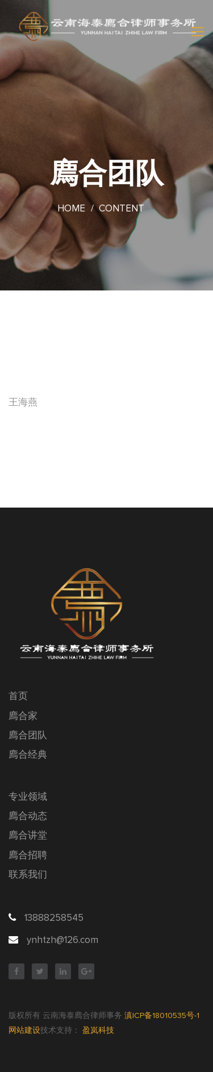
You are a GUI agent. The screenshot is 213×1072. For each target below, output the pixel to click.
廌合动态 (28, 816)
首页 (18, 696)
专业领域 (28, 797)
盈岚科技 (98, 1030)
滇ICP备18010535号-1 (161, 1016)
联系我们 (28, 875)
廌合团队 (28, 736)
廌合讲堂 (28, 836)
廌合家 (23, 716)
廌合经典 (28, 755)
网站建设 (24, 1030)
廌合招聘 (28, 856)
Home (71, 209)
